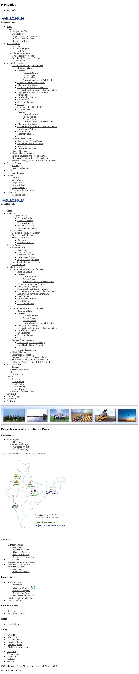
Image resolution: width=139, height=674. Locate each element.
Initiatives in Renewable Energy (26, 58)
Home (9, 26)
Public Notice (23, 95)
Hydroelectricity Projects (23, 56)
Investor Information (16, 63)
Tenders (15, 165)
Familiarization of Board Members (32, 87)
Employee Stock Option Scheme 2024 (33, 92)
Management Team (20, 41)
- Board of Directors (20, 571)
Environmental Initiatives (23, 39)
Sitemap (10, 661)
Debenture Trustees (25, 102)
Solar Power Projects (21, 53)
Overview (16, 178)
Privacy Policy (13, 654)
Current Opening (19, 187)
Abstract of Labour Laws (23, 190)
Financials (21, 70)
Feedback (11, 659)
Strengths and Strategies (27, 228)
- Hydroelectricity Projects (23, 595)
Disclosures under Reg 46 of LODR (27, 65)
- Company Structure (21, 552)
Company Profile (19, 31)
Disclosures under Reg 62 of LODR (27, 107)
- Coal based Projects (21, 588)
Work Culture (18, 180)
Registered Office (19, 195)
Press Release (18, 173)
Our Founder (17, 34)
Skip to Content (13, 10)
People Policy (18, 182)
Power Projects (18, 46)
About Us (11, 29)
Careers (10, 175)
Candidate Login (19, 185)
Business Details (24, 68)
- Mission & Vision (20, 554)
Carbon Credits (18, 60)
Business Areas (13, 43)
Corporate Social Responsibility (26, 36)
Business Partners (14, 163)
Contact (20, 104)
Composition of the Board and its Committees (37, 90)
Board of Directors (25, 242)
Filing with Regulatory (27, 85)
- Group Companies (20, 549)
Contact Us (11, 192)
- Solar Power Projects (21, 593)
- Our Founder (13, 559)
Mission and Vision (25, 225)
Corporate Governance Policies (31, 82)
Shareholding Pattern (26, 97)
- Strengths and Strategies (23, 557)
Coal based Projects (20, 48)
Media (9, 170)
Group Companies (25, 220)
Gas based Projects (20, 51)
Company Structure (25, 223)
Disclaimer (11, 651)
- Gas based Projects (21, 590)
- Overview (17, 547)
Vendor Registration (20, 168)
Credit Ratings (23, 100)
